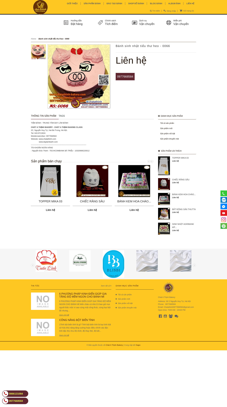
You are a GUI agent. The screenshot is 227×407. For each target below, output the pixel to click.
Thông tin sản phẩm (43, 116)
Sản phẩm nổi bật (167, 133)
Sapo (138, 345)
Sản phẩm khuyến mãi (169, 139)
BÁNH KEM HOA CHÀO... (134, 201)
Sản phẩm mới (166, 128)
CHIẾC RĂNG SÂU (92, 201)
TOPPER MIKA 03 (50, 201)
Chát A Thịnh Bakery (114, 345)
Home (33, 39)
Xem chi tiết (64, 315)
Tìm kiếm (155, 11)
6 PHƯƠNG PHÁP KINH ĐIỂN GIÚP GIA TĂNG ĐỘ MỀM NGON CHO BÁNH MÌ (82, 295)
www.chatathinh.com (47, 139)
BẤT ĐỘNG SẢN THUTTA (184, 209)
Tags (62, 116)
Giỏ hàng (186, 10)
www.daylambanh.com (48, 142)
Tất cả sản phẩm (167, 123)
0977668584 (125, 76)
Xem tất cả (106, 286)
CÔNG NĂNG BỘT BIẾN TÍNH (77, 320)
